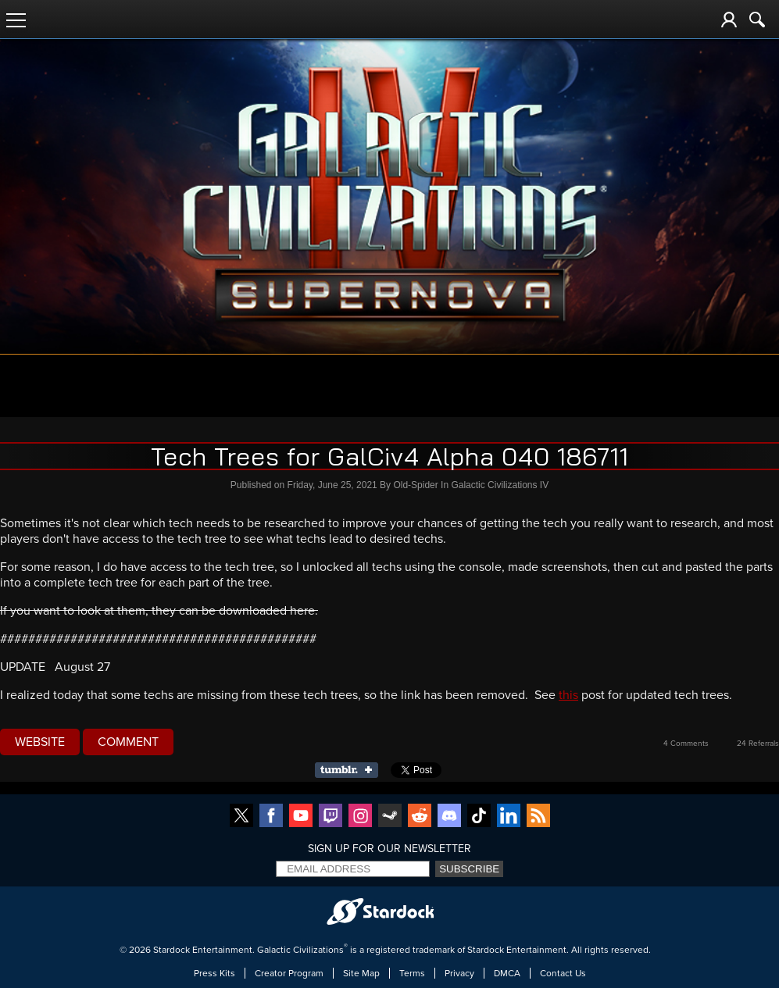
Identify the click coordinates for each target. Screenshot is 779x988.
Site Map (361, 973)
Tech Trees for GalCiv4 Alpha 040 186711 (390, 456)
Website (40, 742)
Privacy (459, 973)
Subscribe (469, 869)
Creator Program (289, 973)
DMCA (507, 973)
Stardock (171, 949)
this (568, 695)
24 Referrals (758, 743)
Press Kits (214, 973)
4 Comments (686, 743)
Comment (128, 742)
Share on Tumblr (351, 770)
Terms (412, 973)
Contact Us (563, 973)
